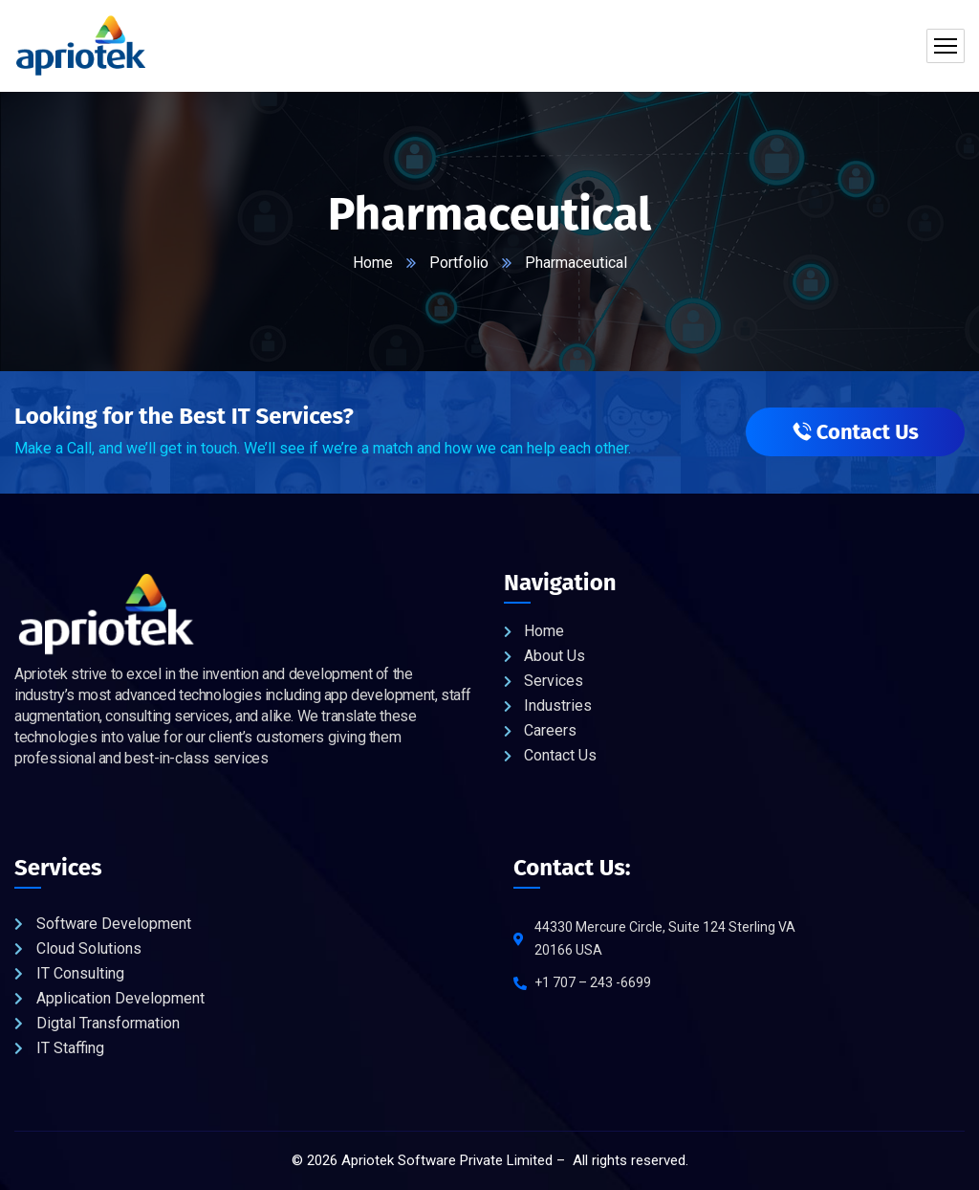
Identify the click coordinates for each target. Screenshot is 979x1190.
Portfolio (459, 262)
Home (373, 262)
